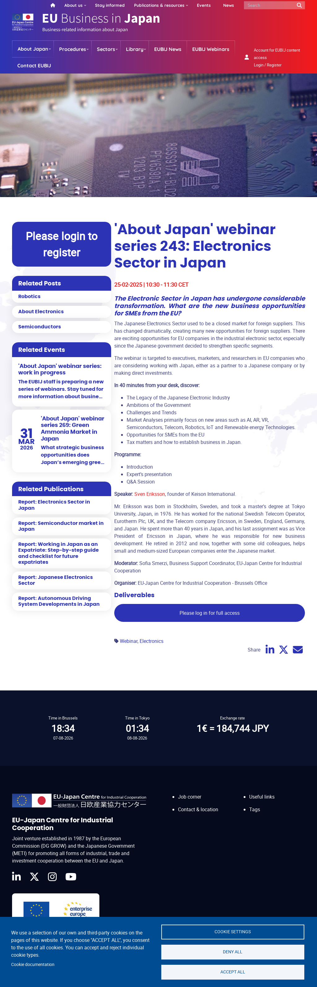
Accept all (232, 972)
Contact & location (198, 809)
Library (134, 49)
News (228, 5)
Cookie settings (233, 931)
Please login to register (62, 244)
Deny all (232, 952)
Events (204, 5)
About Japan (33, 49)
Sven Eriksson (149, 494)
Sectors (106, 49)
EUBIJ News (167, 49)
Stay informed (110, 5)
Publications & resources (159, 5)
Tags (254, 809)
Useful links (262, 796)
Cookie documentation (32, 964)
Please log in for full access (210, 612)
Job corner (189, 796)
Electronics (151, 641)
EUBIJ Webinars (210, 49)
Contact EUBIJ (34, 65)
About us (73, 5)
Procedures (72, 49)
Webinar (128, 641)
